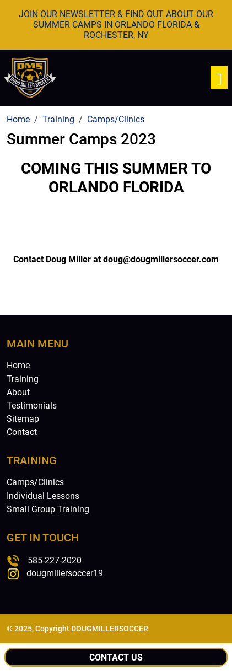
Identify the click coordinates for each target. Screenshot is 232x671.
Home (18, 365)
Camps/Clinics (35, 482)
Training (23, 379)
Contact (22, 432)
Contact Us (116, 657)
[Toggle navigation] (219, 77)
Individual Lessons (43, 496)
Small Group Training (48, 509)
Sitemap (23, 419)
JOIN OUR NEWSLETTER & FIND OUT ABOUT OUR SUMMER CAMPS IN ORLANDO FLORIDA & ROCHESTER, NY (116, 24)
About (18, 392)
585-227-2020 (55, 560)
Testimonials (32, 405)
